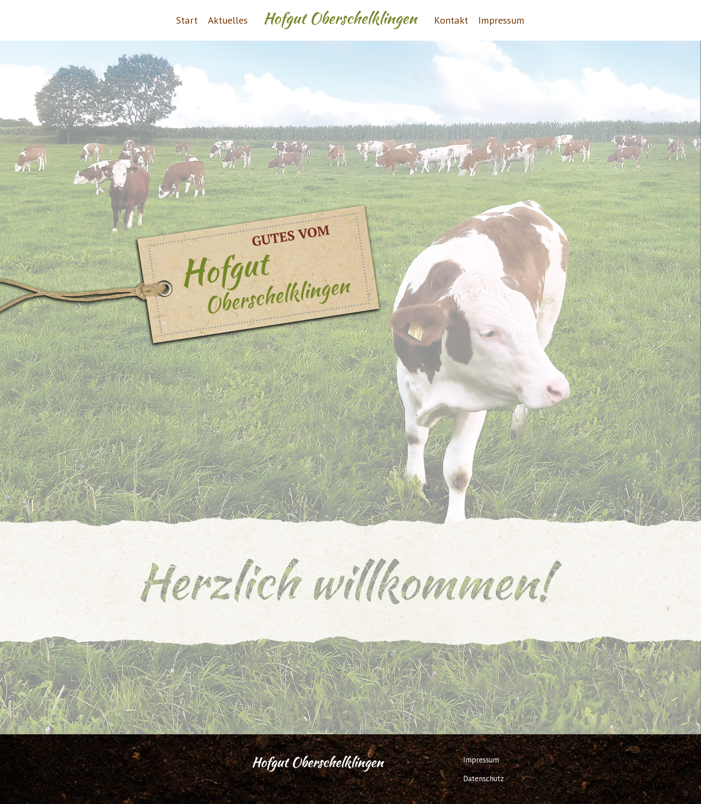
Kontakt (451, 20)
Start (187, 20)
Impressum (501, 20)
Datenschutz (483, 778)
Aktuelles (228, 20)
